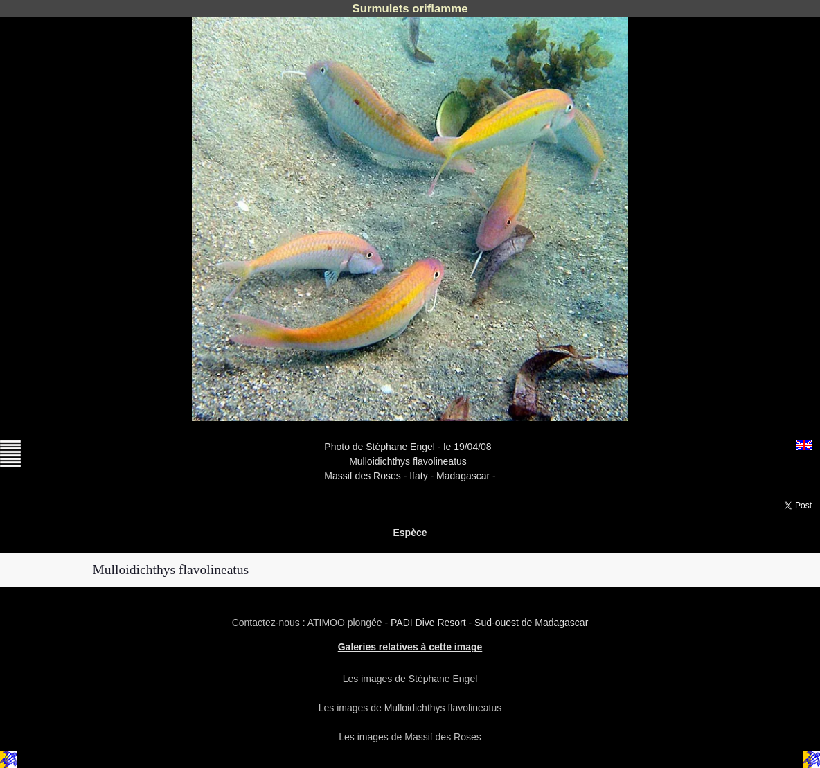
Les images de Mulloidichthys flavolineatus (410, 707)
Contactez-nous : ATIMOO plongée (308, 622)
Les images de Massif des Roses (410, 736)
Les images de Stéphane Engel (410, 678)
